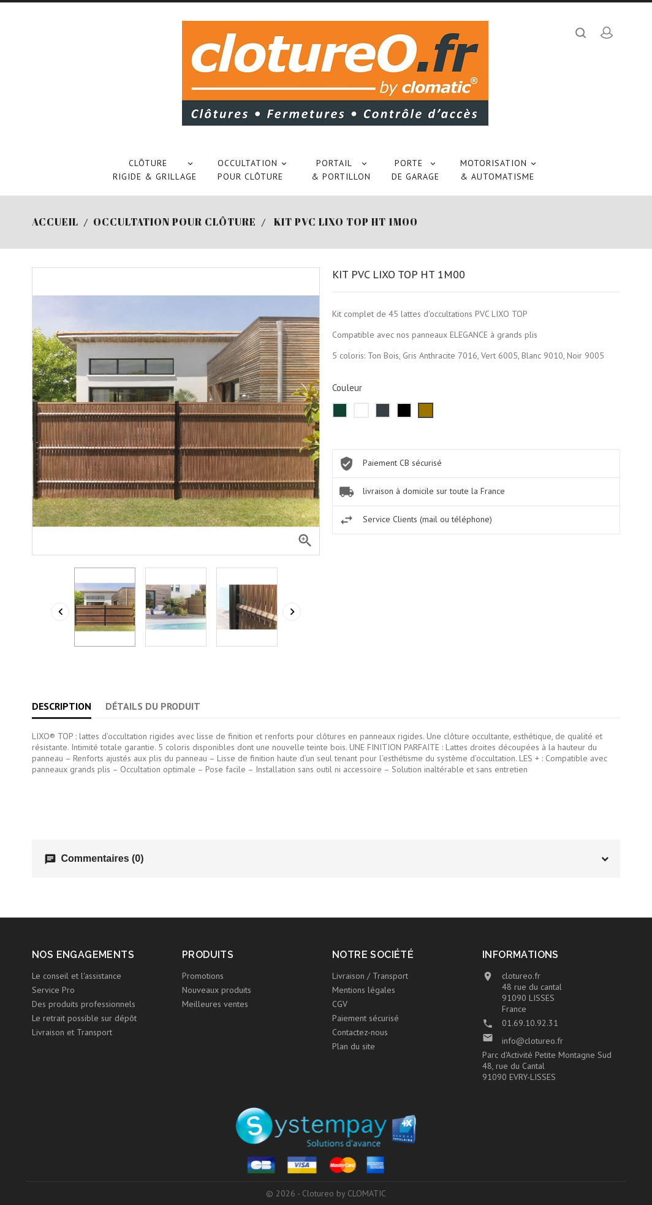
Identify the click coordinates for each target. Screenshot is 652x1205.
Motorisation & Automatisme (500, 169)
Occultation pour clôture (254, 169)
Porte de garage (415, 169)
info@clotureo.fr (532, 1040)
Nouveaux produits (216, 989)
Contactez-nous (360, 1032)
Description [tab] (61, 706)
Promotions (203, 975)
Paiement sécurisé (365, 1018)
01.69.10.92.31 (530, 1022)
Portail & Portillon (341, 169)
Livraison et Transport (72, 1032)
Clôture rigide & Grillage (155, 169)
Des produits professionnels (83, 1003)
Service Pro (53, 989)
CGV (339, 1003)
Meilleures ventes (215, 1003)
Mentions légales (363, 989)
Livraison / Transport (370, 975)
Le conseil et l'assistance (76, 975)
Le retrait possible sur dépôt (84, 1018)
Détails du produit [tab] (152, 706)
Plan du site (353, 1046)
